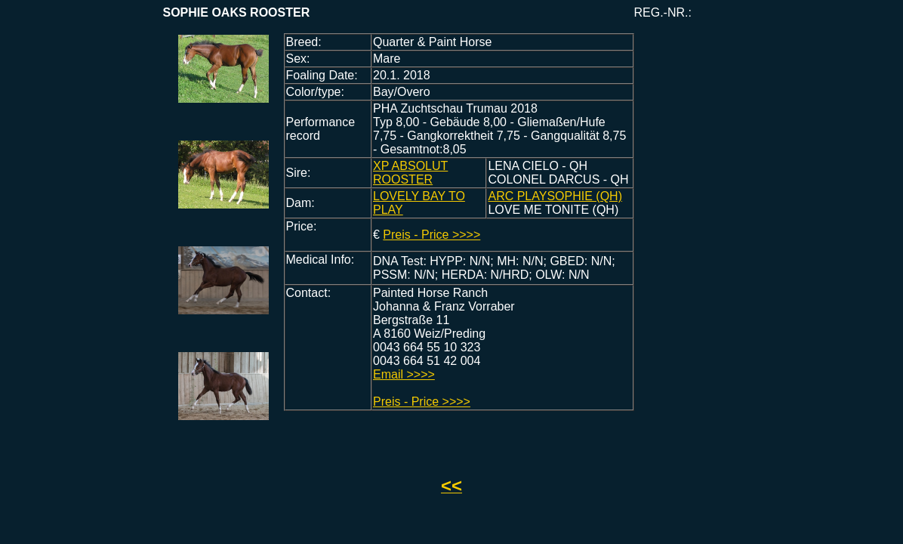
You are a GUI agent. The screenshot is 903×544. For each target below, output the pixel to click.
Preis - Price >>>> (431, 234)
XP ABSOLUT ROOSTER (410, 172)
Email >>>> (404, 374)
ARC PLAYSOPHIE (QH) (555, 196)
